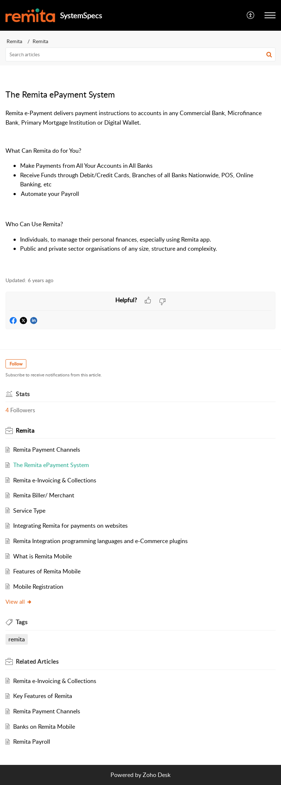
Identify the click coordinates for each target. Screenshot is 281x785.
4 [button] (7, 410)
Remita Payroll (31, 741)
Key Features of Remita (42, 696)
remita (16, 639)
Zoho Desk (157, 775)
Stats (23, 394)
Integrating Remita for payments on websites (70, 526)
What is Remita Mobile (42, 556)
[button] (270, 15)
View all (18, 601)
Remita (14, 41)
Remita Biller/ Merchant (43, 495)
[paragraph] (140, 189)
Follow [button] (16, 364)
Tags (21, 622)
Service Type (29, 511)
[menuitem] (251, 15)
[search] (140, 54)
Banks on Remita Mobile (44, 727)
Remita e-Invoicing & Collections (54, 480)
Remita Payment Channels (46, 449)
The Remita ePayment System (51, 465)
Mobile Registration (38, 587)
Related (37, 661)
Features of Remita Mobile (46, 571)
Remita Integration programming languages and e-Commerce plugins (100, 541)
